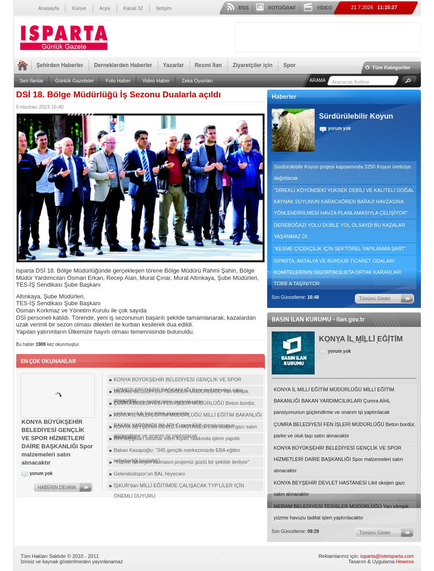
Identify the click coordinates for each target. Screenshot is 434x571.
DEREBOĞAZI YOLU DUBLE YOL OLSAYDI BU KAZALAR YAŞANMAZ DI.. (340, 230)
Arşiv (104, 8)
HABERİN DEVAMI (57, 487)
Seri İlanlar (32, 80)
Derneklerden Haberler (123, 65)
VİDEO (324, 7)
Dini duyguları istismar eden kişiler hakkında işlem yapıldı (177, 438)
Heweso (405, 561)
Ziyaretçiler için (253, 65)
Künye (79, 8)
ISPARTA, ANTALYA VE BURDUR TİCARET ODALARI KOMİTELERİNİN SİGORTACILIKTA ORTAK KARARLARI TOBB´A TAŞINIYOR (338, 272)
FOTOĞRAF (282, 7)
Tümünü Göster (375, 298)
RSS (244, 7)
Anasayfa (48, 8)
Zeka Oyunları (197, 80)
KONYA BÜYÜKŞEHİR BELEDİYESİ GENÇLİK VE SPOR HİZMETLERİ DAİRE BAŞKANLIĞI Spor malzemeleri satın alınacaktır (338, 459)
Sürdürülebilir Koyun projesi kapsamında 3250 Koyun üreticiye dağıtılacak (342, 172)
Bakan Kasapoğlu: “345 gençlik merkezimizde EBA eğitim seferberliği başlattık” (177, 451)
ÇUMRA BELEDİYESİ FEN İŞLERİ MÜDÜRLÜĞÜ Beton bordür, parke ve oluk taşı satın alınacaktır (345, 430)
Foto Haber (118, 80)
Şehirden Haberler (60, 65)
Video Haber (156, 80)
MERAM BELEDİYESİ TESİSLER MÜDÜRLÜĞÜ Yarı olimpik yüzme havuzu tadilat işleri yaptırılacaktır (341, 512)
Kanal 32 (133, 8)
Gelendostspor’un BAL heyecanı (149, 473)
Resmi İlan (208, 65)
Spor (289, 65)
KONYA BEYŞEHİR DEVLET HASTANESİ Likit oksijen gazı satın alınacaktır (339, 488)
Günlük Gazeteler (74, 80)
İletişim (163, 8)
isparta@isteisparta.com (387, 556)
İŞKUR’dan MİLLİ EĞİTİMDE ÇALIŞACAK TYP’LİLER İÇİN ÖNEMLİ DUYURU (179, 487)
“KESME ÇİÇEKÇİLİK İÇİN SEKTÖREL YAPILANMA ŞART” (340, 248)
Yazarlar (173, 65)
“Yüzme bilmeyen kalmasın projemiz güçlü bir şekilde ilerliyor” (182, 462)
